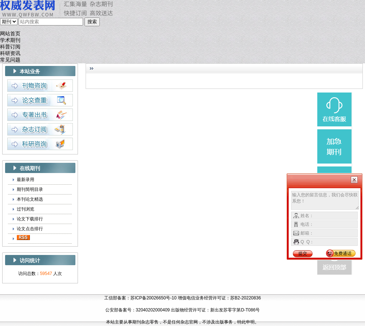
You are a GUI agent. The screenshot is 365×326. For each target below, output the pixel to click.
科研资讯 (10, 53)
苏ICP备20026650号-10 (153, 298)
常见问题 (10, 60)
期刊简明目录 (30, 189)
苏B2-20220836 (245, 298)
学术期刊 (10, 40)
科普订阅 (10, 47)
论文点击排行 (30, 228)
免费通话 (343, 253)
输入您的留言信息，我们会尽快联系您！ (325, 200)
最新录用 (25, 179)
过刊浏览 (25, 209)
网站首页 (10, 33)
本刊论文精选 (30, 199)
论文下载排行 (30, 218)
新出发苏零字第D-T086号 (235, 310)
